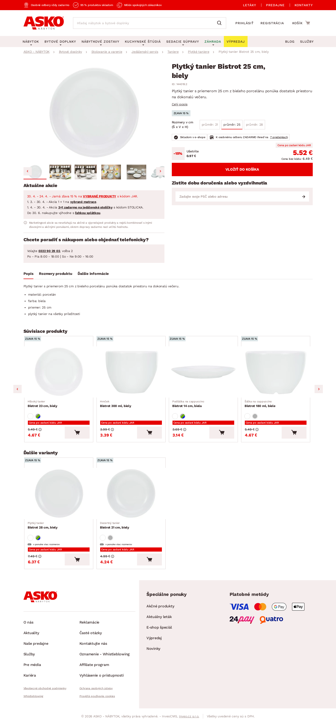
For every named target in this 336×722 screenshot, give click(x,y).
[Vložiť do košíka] (79, 434)
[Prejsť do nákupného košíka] (301, 22)
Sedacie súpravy (182, 41)
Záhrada (213, 41)
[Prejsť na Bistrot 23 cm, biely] (59, 372)
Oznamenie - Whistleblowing (104, 657)
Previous (17, 390)
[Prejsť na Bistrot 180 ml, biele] (276, 372)
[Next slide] (160, 171)
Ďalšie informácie (93, 273)
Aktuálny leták (159, 620)
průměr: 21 (210, 124)
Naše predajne (35, 646)
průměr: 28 (254, 124)
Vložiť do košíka (242, 169)
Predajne (275, 5)
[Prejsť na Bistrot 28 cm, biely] (59, 495)
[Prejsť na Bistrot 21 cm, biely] (132, 495)
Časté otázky (90, 636)
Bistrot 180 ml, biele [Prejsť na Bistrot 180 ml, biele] (260, 405)
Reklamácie (89, 625)
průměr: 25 (231, 124)
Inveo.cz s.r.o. (189, 719)
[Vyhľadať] (220, 23)
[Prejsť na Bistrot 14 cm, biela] (204, 372)
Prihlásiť (244, 23)
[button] (35, 172)
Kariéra (29, 678)
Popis (28, 273)
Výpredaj (154, 641)
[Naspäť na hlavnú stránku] (43, 23)
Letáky (249, 5)
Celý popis (180, 104)
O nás (28, 625)
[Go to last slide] (27, 171)
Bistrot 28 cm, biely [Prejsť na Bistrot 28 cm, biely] (43, 527)
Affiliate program (94, 668)
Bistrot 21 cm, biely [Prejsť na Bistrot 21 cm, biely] (114, 527)
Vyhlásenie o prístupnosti (101, 678)
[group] (94, 112)
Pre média (32, 668)
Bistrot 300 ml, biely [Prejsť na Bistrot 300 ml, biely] (115, 405)
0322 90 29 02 (49, 251)
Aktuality (31, 636)
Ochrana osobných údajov (96, 691)
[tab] (28, 274)
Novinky (153, 651)
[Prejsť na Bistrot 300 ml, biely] (132, 372)
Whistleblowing (33, 699)
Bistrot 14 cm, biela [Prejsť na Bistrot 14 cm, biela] (188, 405)
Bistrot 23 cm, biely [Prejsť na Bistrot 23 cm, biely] (43, 405)
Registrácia (272, 23)
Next (319, 390)
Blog (290, 41)
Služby (307, 41)
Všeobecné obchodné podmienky (44, 691)
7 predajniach (279, 137)
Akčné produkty (160, 609)
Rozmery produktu (55, 273)
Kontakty (304, 5)
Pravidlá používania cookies (97, 699)
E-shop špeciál (159, 630)
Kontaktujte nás (93, 646)
